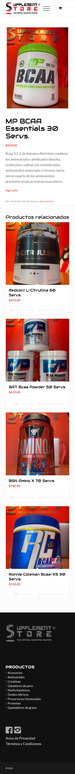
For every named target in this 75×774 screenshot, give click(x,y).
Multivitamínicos (19, 690)
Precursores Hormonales (24, 699)
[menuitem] (46, 8)
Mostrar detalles (51, 310)
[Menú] (44, 8)
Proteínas (14, 703)
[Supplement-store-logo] (31, 8)
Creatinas (14, 681)
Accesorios (15, 672)
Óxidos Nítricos (18, 694)
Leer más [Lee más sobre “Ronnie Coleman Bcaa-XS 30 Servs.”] (22, 594)
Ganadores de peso (20, 686)
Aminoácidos (46, 201)
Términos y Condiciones (23, 744)
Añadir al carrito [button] (22, 310)
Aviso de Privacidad (20, 738)
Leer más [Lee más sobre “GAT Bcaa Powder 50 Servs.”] (22, 404)
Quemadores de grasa (22, 707)
